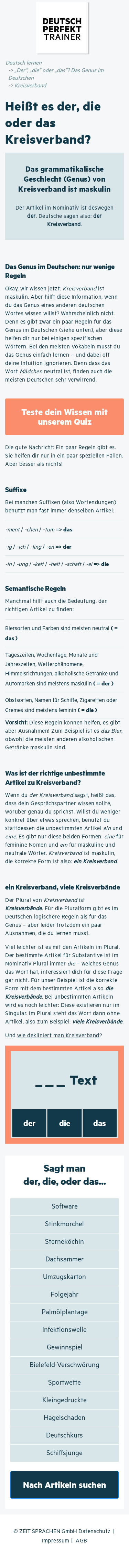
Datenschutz (94, 1531)
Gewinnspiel (65, 1348)
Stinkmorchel (64, 1224)
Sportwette (64, 1383)
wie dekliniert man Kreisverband (58, 1035)
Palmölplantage (65, 1312)
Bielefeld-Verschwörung (64, 1365)
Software (65, 1207)
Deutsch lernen (24, 63)
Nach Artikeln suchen (64, 1484)
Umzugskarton (64, 1277)
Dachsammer (64, 1259)
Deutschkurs (64, 1436)
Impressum (55, 1541)
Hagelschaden (64, 1418)
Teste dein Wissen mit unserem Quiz (64, 416)
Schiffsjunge (64, 1453)
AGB (81, 1541)
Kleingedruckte (64, 1400)
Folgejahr (64, 1295)
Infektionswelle (64, 1330)
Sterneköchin (64, 1242)
